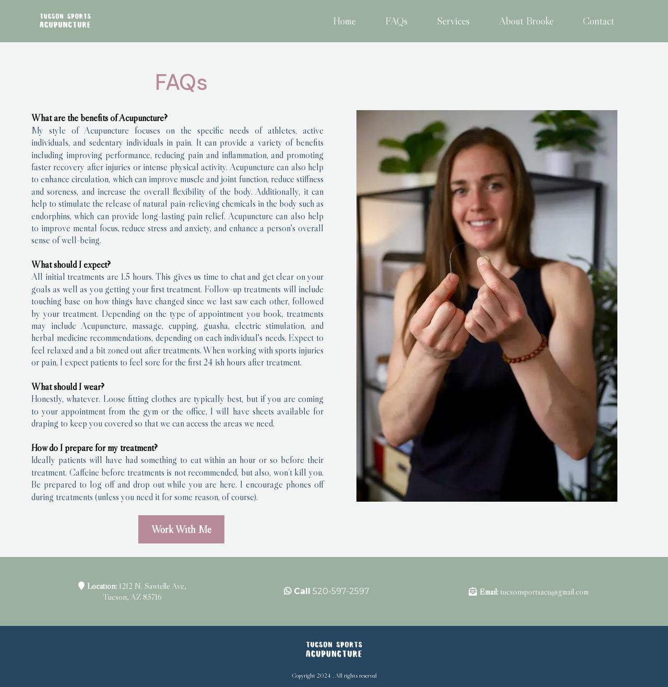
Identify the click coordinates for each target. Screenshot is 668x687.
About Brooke (526, 21)
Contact (598, 21)
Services (453, 21)
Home (344, 21)
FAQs (396, 21)
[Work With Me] (181, 529)
